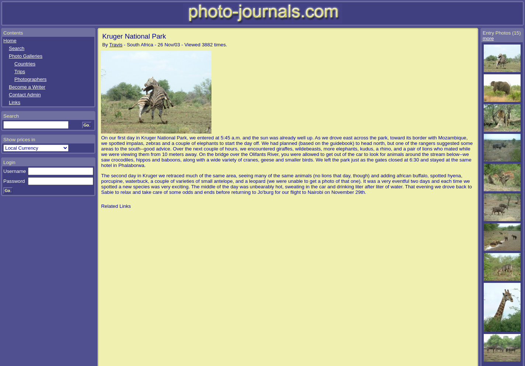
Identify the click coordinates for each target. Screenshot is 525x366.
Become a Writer (27, 87)
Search (16, 48)
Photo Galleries (25, 56)
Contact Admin (25, 94)
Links (14, 102)
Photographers (30, 79)
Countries (24, 64)
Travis (116, 44)
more (488, 38)
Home (10, 40)
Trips (19, 71)
